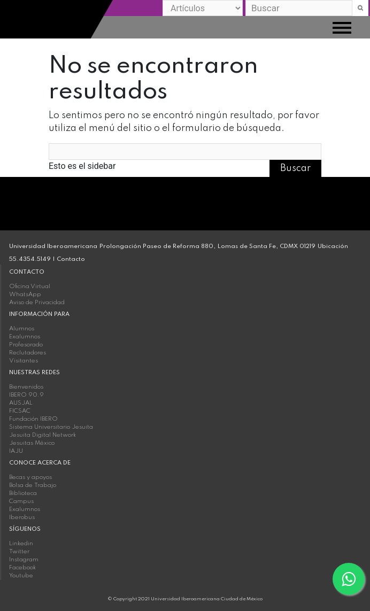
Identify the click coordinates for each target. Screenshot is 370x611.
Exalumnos (24, 337)
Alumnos (21, 329)
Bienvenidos (26, 387)
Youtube (21, 576)
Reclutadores (27, 353)
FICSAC (19, 411)
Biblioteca (23, 493)
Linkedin (21, 543)
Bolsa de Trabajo (32, 485)
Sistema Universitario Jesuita (51, 427)
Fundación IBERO (33, 419)
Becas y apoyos (30, 477)
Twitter (19, 551)
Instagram (23, 559)
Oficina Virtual (29, 286)
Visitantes (23, 361)
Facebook (22, 567)
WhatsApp (25, 294)
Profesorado (26, 345)
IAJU (16, 451)
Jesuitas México (32, 443)
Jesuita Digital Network (42, 435)
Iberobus (22, 517)
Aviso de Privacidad (37, 302)
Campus (21, 501)
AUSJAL (21, 403)
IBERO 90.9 (26, 395)
